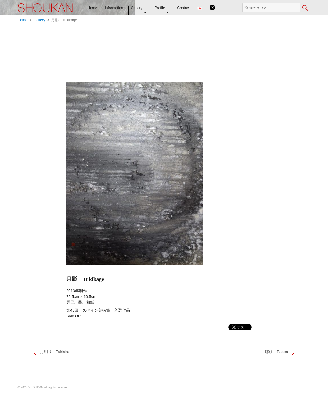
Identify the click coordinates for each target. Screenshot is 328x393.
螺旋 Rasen (276, 351)
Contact (183, 8)
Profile (160, 8)
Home (92, 8)
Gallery (136, 8)
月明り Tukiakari (55, 351)
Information (114, 8)
